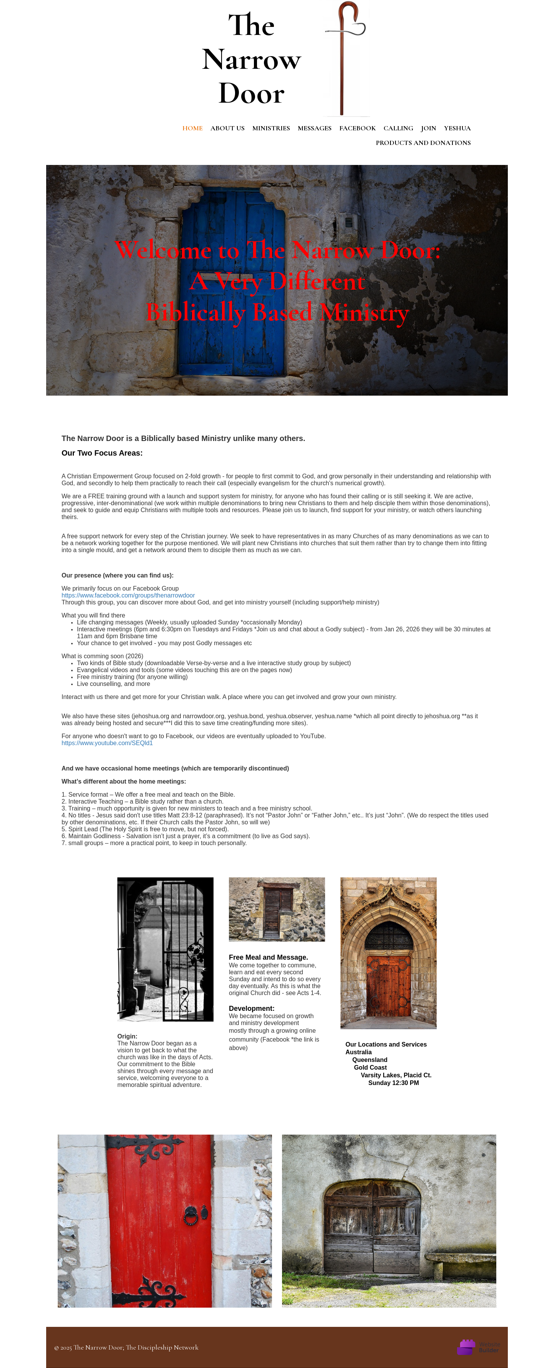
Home (192, 128)
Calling (398, 128)
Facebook (357, 128)
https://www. (78, 743)
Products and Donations (423, 142)
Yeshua (457, 128)
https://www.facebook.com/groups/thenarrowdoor (128, 595)
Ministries (271, 128)
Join (428, 128)
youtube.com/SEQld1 (124, 743)
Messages (315, 128)
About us (227, 128)
